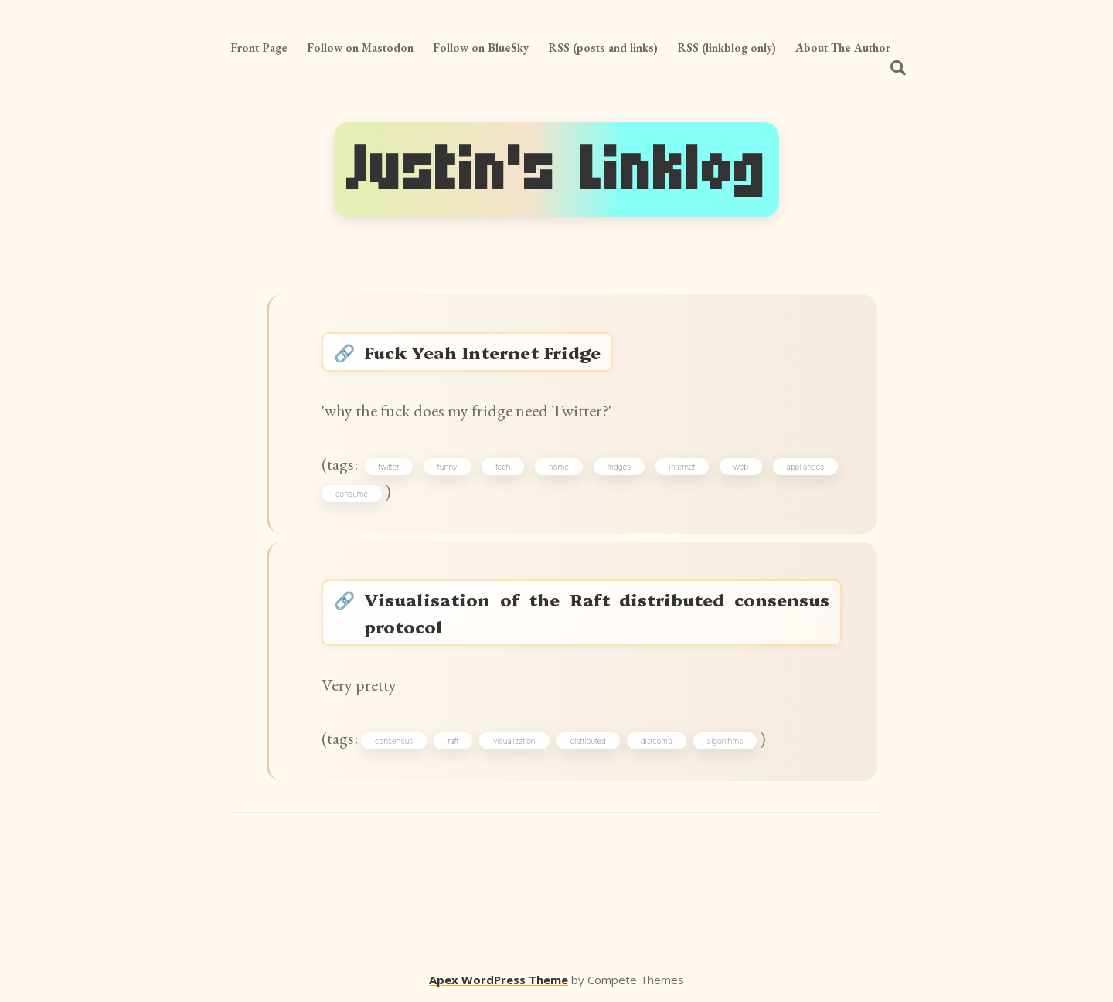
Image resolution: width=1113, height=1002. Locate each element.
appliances (805, 466)
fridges (619, 466)
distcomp (656, 741)
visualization (514, 741)
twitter (389, 466)
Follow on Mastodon (360, 47)
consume (351, 493)
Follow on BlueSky (481, 47)
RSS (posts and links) (603, 47)
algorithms (725, 741)
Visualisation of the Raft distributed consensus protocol (596, 612)
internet (682, 466)
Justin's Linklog (556, 169)
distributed (588, 741)
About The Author (842, 47)
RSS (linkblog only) (726, 47)
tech (502, 466)
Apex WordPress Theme (498, 979)
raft (453, 741)
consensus (394, 741)
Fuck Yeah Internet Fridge (482, 352)
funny (447, 466)
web (740, 466)
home (559, 466)
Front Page (259, 47)
